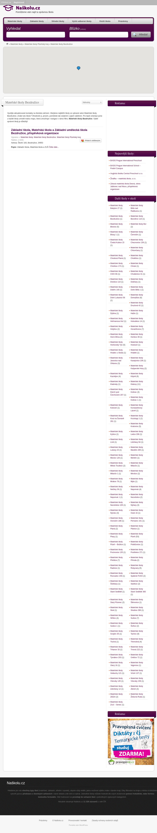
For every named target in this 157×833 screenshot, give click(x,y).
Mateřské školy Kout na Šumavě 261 (117, 418)
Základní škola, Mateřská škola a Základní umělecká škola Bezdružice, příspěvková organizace (49, 131)
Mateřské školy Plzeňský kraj (37, 44)
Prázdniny (123, 21)
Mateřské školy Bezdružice (45, 137)
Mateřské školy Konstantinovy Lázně (137, 408)
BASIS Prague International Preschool (126, 160)
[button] (78, 68)
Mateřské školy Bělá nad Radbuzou (137, 208)
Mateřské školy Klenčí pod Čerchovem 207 (116, 392)
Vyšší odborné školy (81, 21)
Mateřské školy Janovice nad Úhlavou (116, 360)
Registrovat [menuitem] (19, 2)
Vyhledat (13, 28)
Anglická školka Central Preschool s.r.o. (126, 173)
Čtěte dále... (54, 147)
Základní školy (37, 21)
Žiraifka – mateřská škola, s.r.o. (123, 179)
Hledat (143, 34)
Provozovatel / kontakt (77, 820)
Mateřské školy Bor (138, 224)
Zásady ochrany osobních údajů (105, 820)
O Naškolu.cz (57, 820)
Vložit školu (104, 21)
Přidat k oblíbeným (90, 141)
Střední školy (58, 21)
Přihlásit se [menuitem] (6, 2)
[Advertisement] (131, 127)
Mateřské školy (15, 21)
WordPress (83, 825)
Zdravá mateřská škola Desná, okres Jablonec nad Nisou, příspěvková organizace (125, 186)
